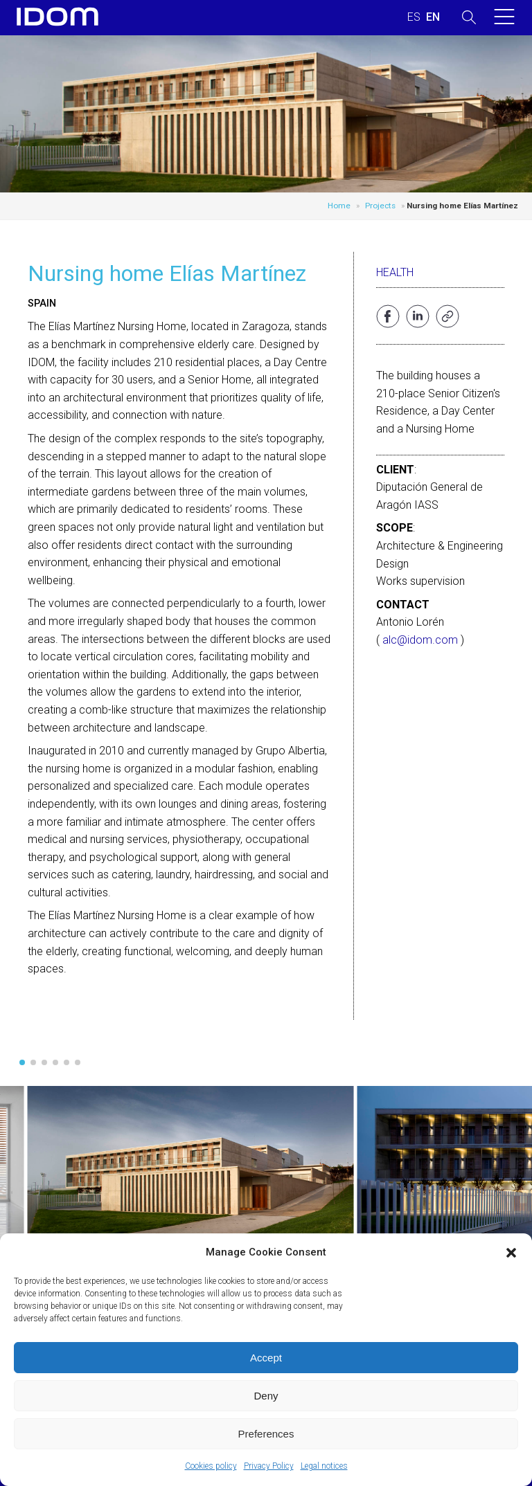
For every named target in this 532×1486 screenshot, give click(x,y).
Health (395, 272)
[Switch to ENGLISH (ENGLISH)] (433, 17)
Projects (380, 205)
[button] (511, 1253)
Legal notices (324, 1466)
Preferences (266, 1434)
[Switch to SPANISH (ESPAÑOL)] (413, 17)
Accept (266, 1357)
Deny (266, 1396)
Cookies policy (211, 1466)
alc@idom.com (420, 639)
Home (339, 205)
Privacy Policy (269, 1466)
